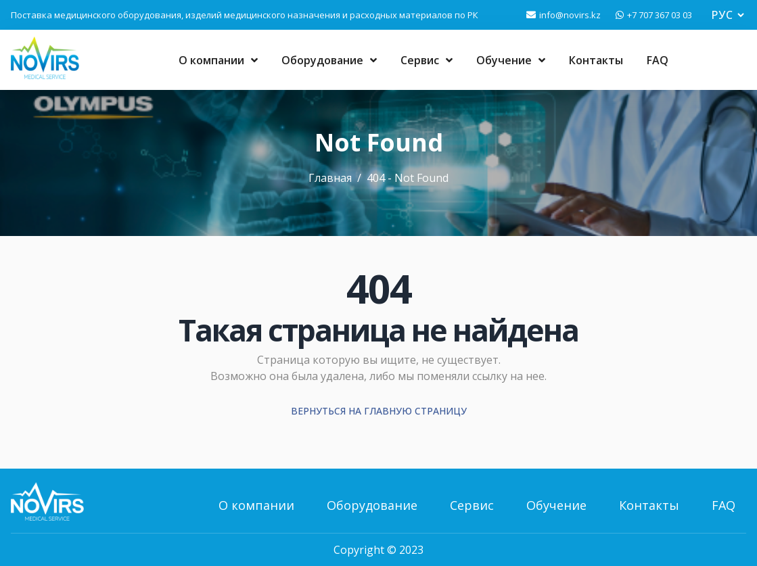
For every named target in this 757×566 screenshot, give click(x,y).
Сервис (426, 60)
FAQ (657, 60)
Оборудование (329, 60)
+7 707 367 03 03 (659, 15)
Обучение (510, 60)
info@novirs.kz (570, 15)
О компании (218, 60)
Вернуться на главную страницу (379, 410)
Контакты (596, 60)
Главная (330, 177)
